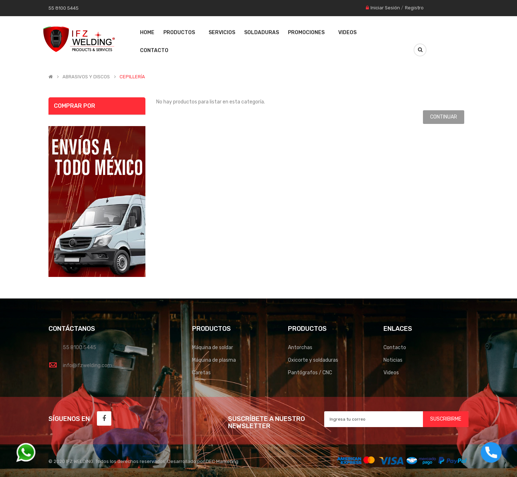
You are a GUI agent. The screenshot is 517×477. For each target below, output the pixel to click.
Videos (391, 373)
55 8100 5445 (79, 347)
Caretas (201, 373)
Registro (414, 7)
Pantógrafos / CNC (310, 373)
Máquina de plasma (214, 360)
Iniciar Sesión (385, 7)
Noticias (392, 360)
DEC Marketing (222, 461)
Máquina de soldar (212, 347)
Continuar (443, 117)
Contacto (394, 347)
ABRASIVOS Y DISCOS (86, 76)
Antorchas (300, 347)
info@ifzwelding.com (87, 365)
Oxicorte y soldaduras (313, 360)
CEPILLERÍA (132, 76)
